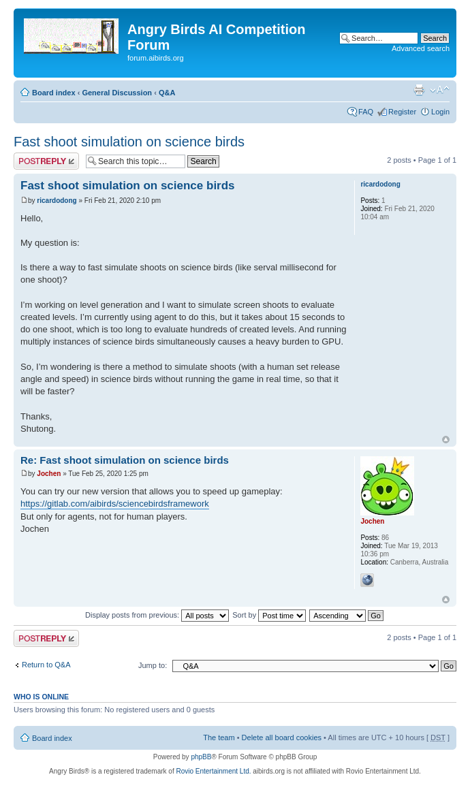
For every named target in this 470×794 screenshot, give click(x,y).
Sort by (269, 615)
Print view (418, 90)
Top (446, 439)
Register (402, 112)
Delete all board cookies (282, 737)
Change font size (440, 90)
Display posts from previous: (157, 615)
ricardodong (56, 200)
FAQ (365, 112)
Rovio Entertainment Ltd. (213, 771)
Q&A (167, 93)
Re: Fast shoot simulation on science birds (124, 460)
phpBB (201, 757)
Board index (54, 93)
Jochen (49, 473)
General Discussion (117, 93)
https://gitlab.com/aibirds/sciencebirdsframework (114, 503)
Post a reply (46, 161)
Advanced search (421, 48)
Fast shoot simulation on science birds (129, 141)
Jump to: (152, 665)
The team (218, 737)
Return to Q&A (46, 665)
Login (440, 112)
